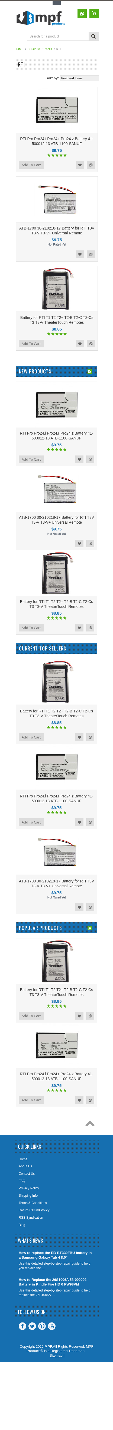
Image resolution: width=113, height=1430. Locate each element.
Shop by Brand (40, 49)
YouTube (52, 1326)
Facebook (22, 1326)
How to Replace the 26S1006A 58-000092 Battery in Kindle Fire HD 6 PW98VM (52, 1282)
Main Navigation (19, 37)
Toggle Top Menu (57, 3)
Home (19, 49)
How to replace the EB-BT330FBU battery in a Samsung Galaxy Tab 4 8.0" (55, 1255)
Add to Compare (91, 165)
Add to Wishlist (80, 165)
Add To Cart (31, 164)
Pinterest (42, 1326)
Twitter (32, 1326)
